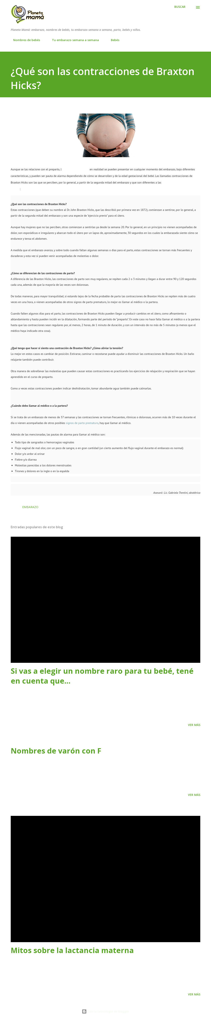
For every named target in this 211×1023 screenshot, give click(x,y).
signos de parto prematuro (82, 423)
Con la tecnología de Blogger (105, 1011)
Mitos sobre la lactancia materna (72, 950)
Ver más (194, 725)
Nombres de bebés (24, 40)
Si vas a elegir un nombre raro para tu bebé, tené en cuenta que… (102, 676)
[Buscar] (179, 7)
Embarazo (30, 507)
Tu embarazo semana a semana (72, 40)
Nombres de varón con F (56, 751)
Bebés (112, 40)
